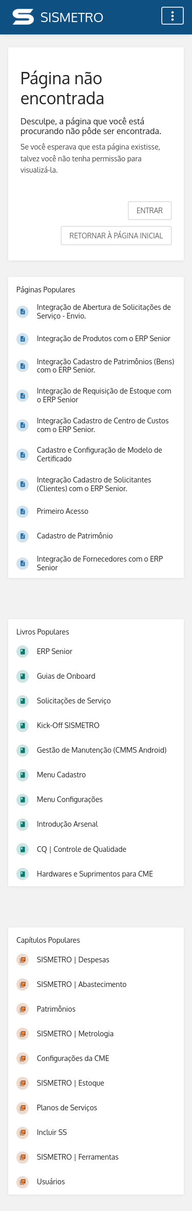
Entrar (150, 210)
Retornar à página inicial (116, 235)
